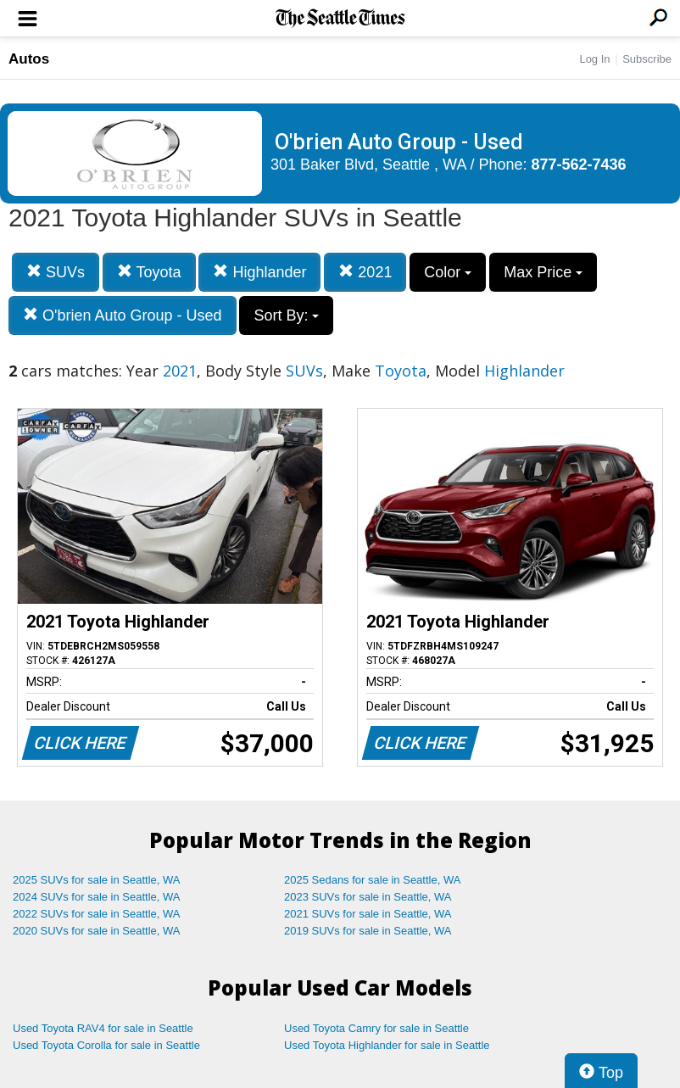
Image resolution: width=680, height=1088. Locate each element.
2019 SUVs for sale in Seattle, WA (368, 930)
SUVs (55, 272)
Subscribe (647, 59)
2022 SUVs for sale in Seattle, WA (97, 913)
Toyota (149, 272)
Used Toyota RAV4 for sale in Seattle (103, 1028)
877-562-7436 (579, 164)
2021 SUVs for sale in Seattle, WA (368, 913)
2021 (365, 272)
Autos (28, 59)
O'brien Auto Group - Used (122, 315)
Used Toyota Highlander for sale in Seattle (387, 1045)
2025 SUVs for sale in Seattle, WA (97, 879)
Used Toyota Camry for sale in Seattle (376, 1028)
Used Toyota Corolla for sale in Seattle (106, 1045)
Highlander (259, 272)
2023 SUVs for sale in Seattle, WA (368, 896)
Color (447, 272)
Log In (594, 59)
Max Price (543, 272)
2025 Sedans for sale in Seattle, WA (372, 879)
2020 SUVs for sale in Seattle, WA (97, 930)
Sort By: (286, 315)
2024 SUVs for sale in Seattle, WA (97, 896)
